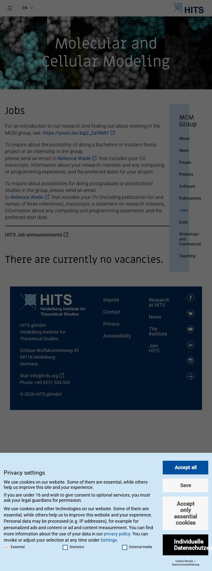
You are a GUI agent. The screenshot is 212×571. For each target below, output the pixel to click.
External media (137, 546)
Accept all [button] (186, 466)
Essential (14, 546)
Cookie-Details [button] (184, 560)
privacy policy (117, 532)
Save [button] (185, 484)
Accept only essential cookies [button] (185, 512)
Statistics (73, 546)
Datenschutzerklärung (185, 564)
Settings (109, 539)
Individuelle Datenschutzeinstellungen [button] (191, 543)
